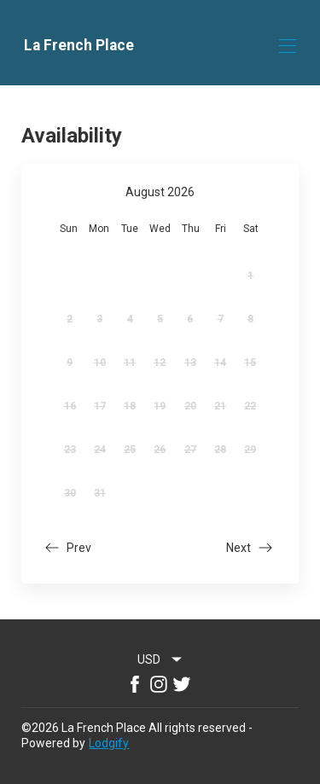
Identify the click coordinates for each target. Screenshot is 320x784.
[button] (66, 550)
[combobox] (160, 659)
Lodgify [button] (109, 743)
